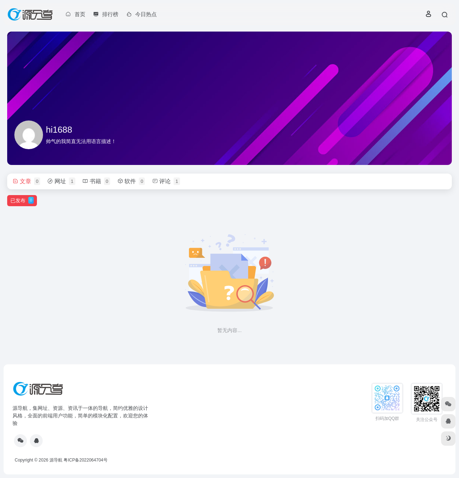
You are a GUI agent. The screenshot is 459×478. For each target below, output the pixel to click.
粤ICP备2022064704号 (85, 460)
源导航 (55, 460)
